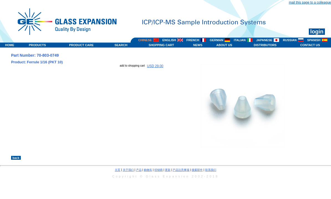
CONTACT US (310, 45)
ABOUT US (224, 45)
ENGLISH (169, 40)
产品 (139, 169)
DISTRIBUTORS (265, 45)
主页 (117, 169)
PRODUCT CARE (81, 45)
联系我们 (210, 169)
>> (210, 150)
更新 (167, 169)
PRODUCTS (37, 45)
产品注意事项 (181, 169)
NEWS (197, 45)
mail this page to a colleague (310, 2)
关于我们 (128, 169)
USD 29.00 (155, 66)
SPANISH (313, 40)
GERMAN (216, 40)
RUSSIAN (290, 40)
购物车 (148, 169)
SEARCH (120, 45)
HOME (9, 45)
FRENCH (193, 40)
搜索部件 (197, 169)
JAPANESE (264, 40)
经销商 (158, 169)
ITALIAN (240, 40)
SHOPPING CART (161, 45)
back (15, 157)
